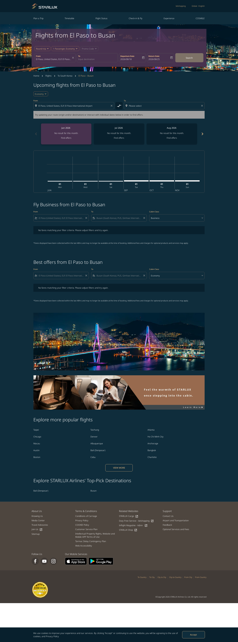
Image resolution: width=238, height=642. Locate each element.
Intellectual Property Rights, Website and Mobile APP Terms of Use (95, 535)
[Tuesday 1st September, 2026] (136, 180)
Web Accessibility (83, 545)
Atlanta (151, 429)
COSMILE (200, 18)
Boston (36, 457)
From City (188, 577)
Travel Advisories (40, 524)
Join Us (37, 529)
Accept (193, 634)
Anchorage (153, 443)
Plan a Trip (38, 18)
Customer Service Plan (86, 529)
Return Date (153, 56)
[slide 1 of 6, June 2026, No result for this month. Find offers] (66, 134)
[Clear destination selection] (202, 105)
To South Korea (65, 75)
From (38, 56)
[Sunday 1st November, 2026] (187, 180)
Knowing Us (37, 516)
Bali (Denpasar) (97, 450)
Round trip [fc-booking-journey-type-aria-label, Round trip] (41, 48)
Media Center (38, 520)
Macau (36, 443)
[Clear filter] (86, 217)
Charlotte (152, 457)
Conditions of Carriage (86, 516)
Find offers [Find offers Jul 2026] (119, 137)
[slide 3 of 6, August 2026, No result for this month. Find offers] (172, 134)
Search (189, 57)
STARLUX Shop (128, 530)
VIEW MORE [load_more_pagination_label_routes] (119, 467)
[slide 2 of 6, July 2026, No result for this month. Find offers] (119, 134)
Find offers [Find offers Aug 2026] (172, 137)
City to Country (175, 577)
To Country (142, 577)
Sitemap (36, 533)
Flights (48, 75)
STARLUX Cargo (128, 516)
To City (152, 577)
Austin (36, 450)
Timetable (69, 18)
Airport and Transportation (176, 520)
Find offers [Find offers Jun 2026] (66, 137)
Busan (93, 490)
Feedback (167, 524)
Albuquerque (96, 443)
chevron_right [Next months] (202, 134)
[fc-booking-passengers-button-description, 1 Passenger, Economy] (64, 48)
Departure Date (127, 56)
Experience (169, 18)
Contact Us (168, 516)
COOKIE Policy (82, 524)
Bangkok (152, 450)
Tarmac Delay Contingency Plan (90, 541)
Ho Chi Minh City (155, 436)
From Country (200, 577)
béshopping (181, 6)
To (79, 56)
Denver (94, 436)
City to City (162, 577)
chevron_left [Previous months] (35, 134)
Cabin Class (154, 211)
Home (36, 75)
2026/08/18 (126, 59)
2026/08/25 (154, 59)
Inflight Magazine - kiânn (133, 525)
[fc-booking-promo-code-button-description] (88, 48)
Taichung (94, 429)
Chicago (37, 436)
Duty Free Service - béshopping (136, 520)
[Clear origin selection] (112, 105)
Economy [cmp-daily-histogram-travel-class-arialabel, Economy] (39, 93)
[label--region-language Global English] (198, 6)
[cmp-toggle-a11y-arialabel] (119, 105)
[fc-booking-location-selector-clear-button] (73, 57)
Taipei (36, 429)
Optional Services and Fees (176, 529)
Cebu (92, 457)
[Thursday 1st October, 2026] (162, 180)
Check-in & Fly (135, 18)
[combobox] (53, 59)
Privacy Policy (52, 636)
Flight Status (101, 18)
